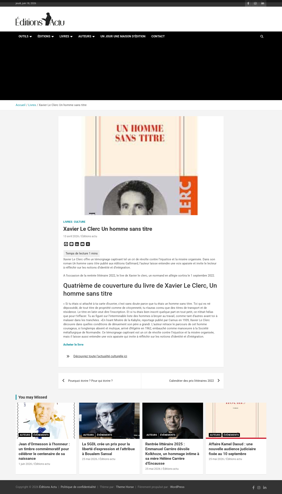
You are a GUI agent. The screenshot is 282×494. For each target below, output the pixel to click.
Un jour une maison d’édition (123, 36)
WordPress (177, 487)
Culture (79, 221)
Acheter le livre (73, 344)
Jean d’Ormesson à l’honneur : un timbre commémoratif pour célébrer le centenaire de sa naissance (44, 451)
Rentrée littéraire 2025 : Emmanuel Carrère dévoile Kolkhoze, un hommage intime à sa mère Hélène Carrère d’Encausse (172, 454)
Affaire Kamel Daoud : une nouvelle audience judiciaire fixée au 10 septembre (232, 449)
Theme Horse (125, 487)
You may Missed (32, 397)
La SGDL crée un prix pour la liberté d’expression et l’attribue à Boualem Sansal (108, 449)
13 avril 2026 (71, 236)
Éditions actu (89, 236)
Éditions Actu (48, 487)
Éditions (44, 36)
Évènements (41, 435)
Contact (158, 36)
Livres (64, 36)
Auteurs (84, 36)
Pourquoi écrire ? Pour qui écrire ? (90, 381)
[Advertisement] (141, 70)
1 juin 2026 (25, 463)
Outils (23, 36)
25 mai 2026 (89, 459)
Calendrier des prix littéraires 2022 (191, 381)
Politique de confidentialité (78, 487)
